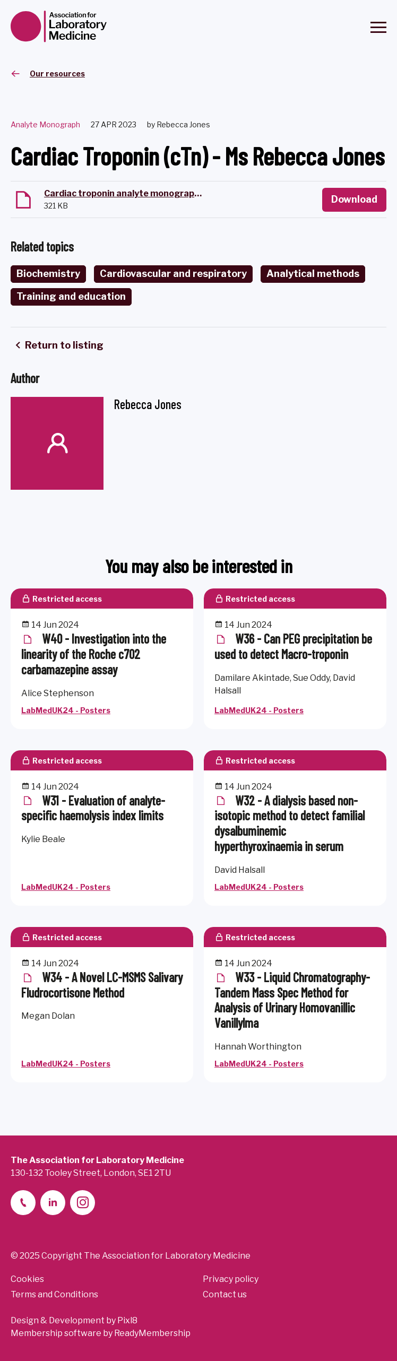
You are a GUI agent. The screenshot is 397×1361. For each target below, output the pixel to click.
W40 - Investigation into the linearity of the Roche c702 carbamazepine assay (93, 654)
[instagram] (82, 1202)
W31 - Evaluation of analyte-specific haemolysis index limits (93, 808)
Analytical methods (312, 273)
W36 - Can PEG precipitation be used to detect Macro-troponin (293, 646)
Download (354, 199)
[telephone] (23, 1202)
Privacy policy (230, 1279)
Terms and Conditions (54, 1294)
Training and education (71, 296)
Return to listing (64, 345)
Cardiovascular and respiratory (173, 273)
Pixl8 (127, 1320)
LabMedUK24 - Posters (65, 710)
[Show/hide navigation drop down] (378, 27)
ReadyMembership (152, 1333)
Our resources (57, 73)
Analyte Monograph (45, 124)
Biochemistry (48, 273)
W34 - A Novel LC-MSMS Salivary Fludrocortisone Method (102, 984)
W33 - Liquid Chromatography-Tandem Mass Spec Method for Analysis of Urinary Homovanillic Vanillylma (292, 999)
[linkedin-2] (52, 1202)
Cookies (27, 1279)
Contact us (225, 1294)
